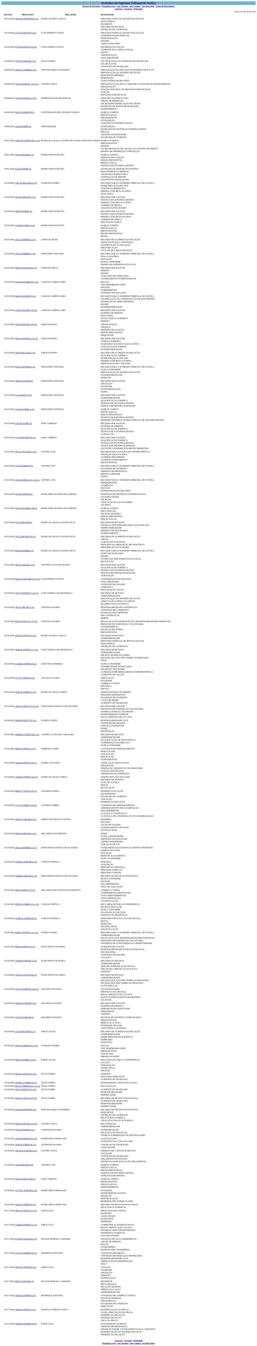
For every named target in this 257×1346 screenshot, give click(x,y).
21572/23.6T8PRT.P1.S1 (26, 1253)
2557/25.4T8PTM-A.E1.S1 (27, 989)
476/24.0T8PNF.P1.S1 (25, 1129)
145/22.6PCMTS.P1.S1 (25, 536)
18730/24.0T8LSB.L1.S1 (26, 1138)
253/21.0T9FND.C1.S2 (25, 239)
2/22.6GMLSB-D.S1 (24, 1165)
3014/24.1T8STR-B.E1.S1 (26, 18)
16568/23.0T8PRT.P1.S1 (26, 1323)
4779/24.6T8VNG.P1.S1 (26, 47)
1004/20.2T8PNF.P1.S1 (25, 1295)
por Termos (122, 6)
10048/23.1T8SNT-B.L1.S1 (27, 734)
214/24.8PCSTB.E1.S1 (25, 1031)
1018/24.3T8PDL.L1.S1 (25, 692)
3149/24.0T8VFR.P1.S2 (25, 1109)
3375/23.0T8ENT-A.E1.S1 (26, 593)
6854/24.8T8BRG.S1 (24, 550)
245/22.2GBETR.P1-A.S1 (26, 1045)
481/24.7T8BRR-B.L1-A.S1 (27, 1086)
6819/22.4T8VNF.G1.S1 (26, 1074)
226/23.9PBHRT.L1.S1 (25, 253)
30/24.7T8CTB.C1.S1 (24, 607)
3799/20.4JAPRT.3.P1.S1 (26, 310)
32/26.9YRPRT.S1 (23, 126)
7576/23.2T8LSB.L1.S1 (25, 61)
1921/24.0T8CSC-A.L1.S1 (27, 84)
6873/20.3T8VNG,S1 (24, 1281)
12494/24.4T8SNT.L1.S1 (26, 1224)
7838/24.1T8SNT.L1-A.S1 (26, 649)
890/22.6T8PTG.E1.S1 (25, 946)
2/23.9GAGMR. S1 (23, 423)
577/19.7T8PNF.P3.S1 (25, 678)
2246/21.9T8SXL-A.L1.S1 (27, 932)
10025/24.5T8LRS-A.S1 (26, 1003)
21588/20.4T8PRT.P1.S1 (26, 663)
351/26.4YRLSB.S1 (24, 494)
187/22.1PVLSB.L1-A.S (26, 451)
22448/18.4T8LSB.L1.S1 (26, 876)
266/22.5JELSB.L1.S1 (25, 564)
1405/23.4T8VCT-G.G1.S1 (27, 706)
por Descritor (148, 6)
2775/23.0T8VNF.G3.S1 (26, 32)
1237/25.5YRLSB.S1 (24, 1017)
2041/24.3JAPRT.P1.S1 (25, 296)
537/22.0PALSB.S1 (23, 522)
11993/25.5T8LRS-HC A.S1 (27, 140)
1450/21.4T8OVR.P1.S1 (26, 762)
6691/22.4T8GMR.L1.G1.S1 (27, 579)
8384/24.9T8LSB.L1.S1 (25, 833)
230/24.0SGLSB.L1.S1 (25, 352)
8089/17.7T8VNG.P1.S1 (26, 791)
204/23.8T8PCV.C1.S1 (25, 890)
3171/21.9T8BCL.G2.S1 (26, 805)
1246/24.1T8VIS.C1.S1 (25, 1309)
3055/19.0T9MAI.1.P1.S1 (26, 338)
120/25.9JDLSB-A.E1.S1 (26, 324)
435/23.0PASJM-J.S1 (24, 154)
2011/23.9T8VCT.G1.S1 (25, 1089)
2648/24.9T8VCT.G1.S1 (26, 720)
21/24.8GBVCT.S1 (23, 395)
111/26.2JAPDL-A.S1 (24, 409)
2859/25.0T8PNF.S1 (24, 381)
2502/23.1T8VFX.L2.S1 (25, 635)
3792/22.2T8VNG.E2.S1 (26, 975)
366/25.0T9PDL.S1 (23, 211)
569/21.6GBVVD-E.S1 (25, 1179)
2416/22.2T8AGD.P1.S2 (26, 1098)
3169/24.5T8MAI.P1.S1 (25, 1144)
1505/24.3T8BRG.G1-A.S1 (27, 904)
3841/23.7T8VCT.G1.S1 (26, 1210)
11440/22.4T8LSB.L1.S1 (26, 861)
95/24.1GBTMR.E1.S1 (25, 366)
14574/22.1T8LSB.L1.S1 (26, 1150)
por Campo (135, 6)
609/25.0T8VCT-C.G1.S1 (26, 621)
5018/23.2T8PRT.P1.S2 (25, 1204)
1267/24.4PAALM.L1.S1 (26, 183)
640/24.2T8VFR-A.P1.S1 (26, 1123)
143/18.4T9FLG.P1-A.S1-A (27, 480)
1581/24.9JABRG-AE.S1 (26, 508)
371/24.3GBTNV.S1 (24, 465)
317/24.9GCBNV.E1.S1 (25, 437)
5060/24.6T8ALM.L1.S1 (26, 268)
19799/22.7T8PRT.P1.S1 (26, 1082)
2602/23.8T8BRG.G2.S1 (26, 847)
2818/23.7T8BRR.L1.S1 (26, 70)
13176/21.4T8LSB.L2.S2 (26, 1190)
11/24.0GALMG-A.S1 (25, 225)
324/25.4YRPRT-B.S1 (25, 112)
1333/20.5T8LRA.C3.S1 (26, 98)
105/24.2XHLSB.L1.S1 (25, 197)
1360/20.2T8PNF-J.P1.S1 (26, 777)
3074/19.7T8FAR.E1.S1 (25, 1267)
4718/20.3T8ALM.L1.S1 (26, 1239)
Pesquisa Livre (109, 6)
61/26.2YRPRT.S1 (23, 169)
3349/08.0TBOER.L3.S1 (26, 960)
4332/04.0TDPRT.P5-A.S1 (26, 282)
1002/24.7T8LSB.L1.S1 (25, 819)
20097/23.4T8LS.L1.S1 (25, 748)
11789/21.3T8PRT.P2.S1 (26, 918)
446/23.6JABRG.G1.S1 (25, 1059)
